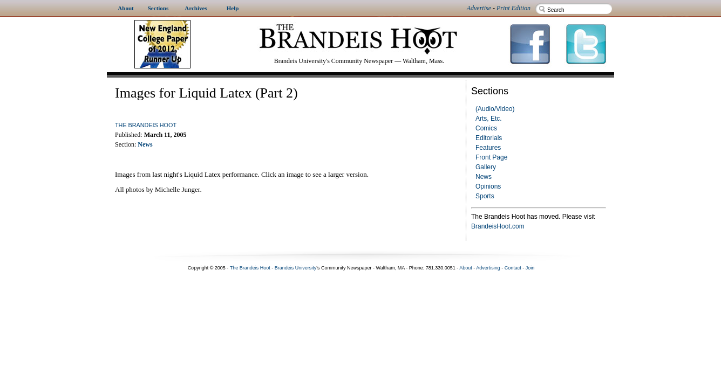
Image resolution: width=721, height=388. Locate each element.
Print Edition (513, 8)
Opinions (488, 186)
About (465, 268)
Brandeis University (296, 268)
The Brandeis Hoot (145, 125)
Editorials (488, 138)
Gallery (485, 167)
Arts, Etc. (488, 118)
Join (530, 268)
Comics (486, 128)
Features (488, 147)
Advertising (488, 268)
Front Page (491, 157)
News (483, 177)
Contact (513, 268)
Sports (484, 196)
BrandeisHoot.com (498, 226)
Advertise (479, 8)
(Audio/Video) (495, 109)
